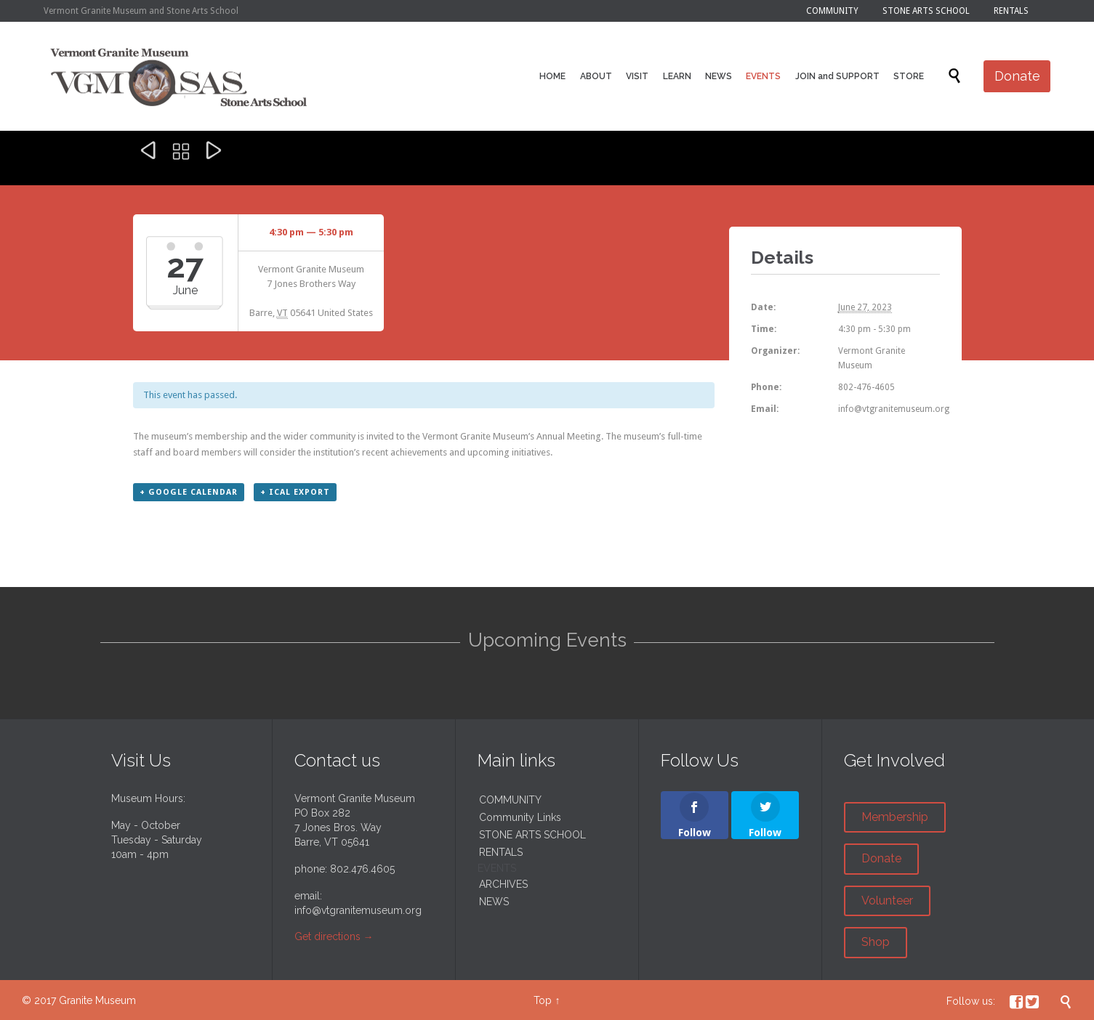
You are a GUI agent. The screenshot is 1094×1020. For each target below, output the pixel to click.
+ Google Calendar (189, 492)
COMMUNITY (510, 800)
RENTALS (501, 852)
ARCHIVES (503, 884)
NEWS (494, 901)
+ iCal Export (295, 492)
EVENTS (497, 868)
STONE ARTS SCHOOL (532, 835)
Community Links (520, 817)
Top (543, 1000)
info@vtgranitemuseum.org (358, 910)
